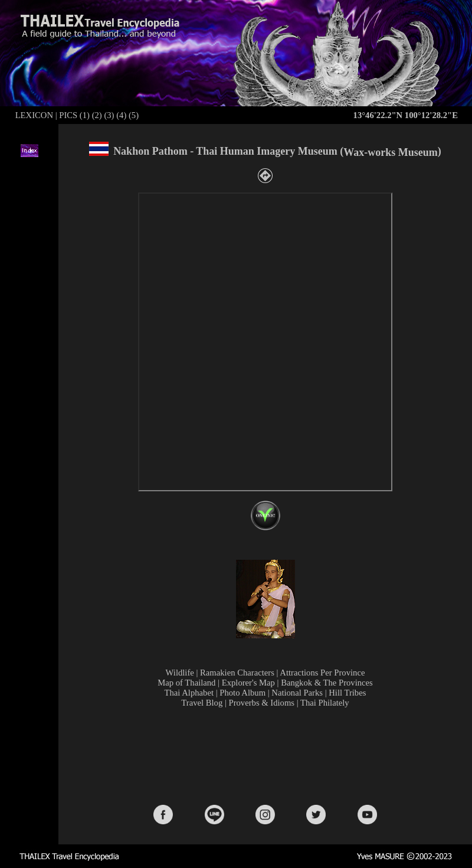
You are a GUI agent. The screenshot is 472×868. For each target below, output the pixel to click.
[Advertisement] (268, 755)
